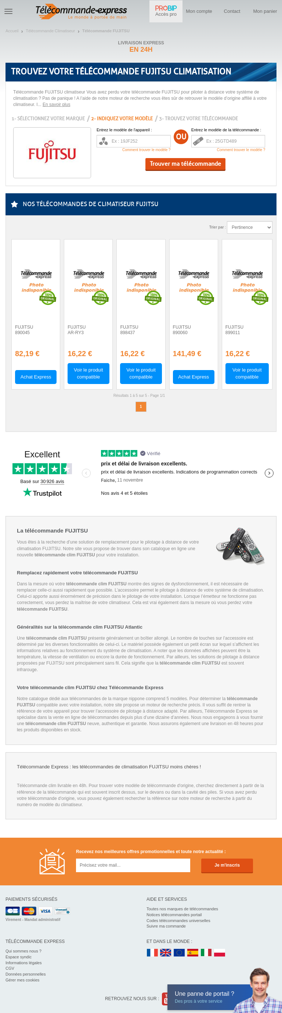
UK (166, 953)
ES (193, 953)
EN (179, 953)
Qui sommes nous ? (23, 951)
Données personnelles (26, 974)
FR (152, 953)
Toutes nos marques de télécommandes (182, 909)
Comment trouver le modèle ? (146, 150)
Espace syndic (19, 957)
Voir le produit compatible (88, 373)
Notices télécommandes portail (174, 915)
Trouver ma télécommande (185, 163)
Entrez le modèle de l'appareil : (124, 130)
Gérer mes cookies (22, 980)
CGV (10, 968)
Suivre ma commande (166, 926)
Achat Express (36, 377)
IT (206, 953)
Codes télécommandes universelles (178, 920)
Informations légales (23, 963)
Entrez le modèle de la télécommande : (226, 130)
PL (220, 953)
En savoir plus (56, 104)
